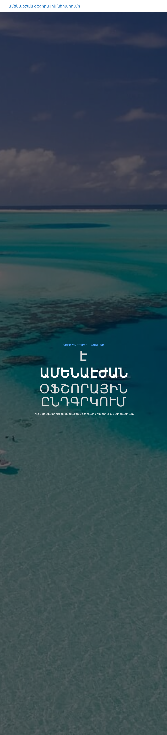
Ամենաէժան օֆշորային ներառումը (44, 6)
